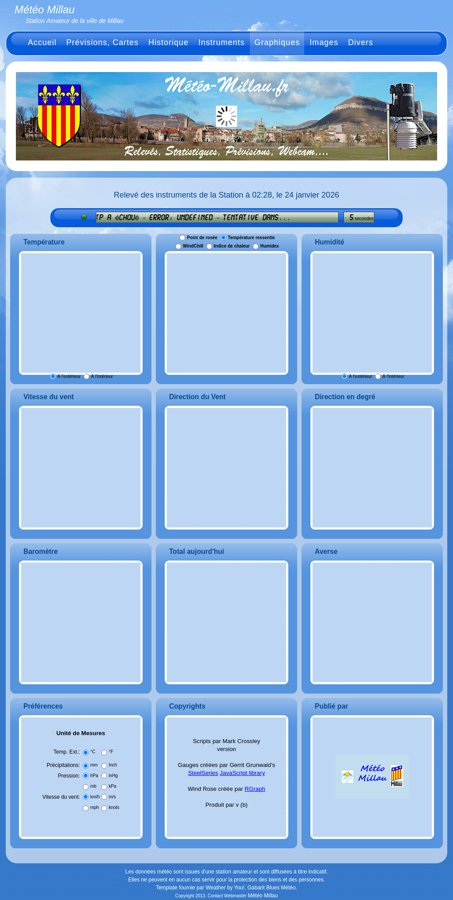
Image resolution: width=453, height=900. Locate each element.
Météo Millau (263, 895)
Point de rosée (202, 237)
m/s (112, 796)
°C (92, 751)
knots (114, 807)
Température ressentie (251, 237)
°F (111, 751)
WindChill (193, 246)
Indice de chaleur (232, 246)
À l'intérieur (102, 376)
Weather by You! (225, 888)
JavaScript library (242, 773)
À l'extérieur (69, 376)
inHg (113, 775)
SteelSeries (203, 773)
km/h (95, 796)
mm (94, 765)
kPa (112, 786)
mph (94, 807)
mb (93, 786)
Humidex (269, 246)
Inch (113, 765)
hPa (94, 775)
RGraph (255, 789)
